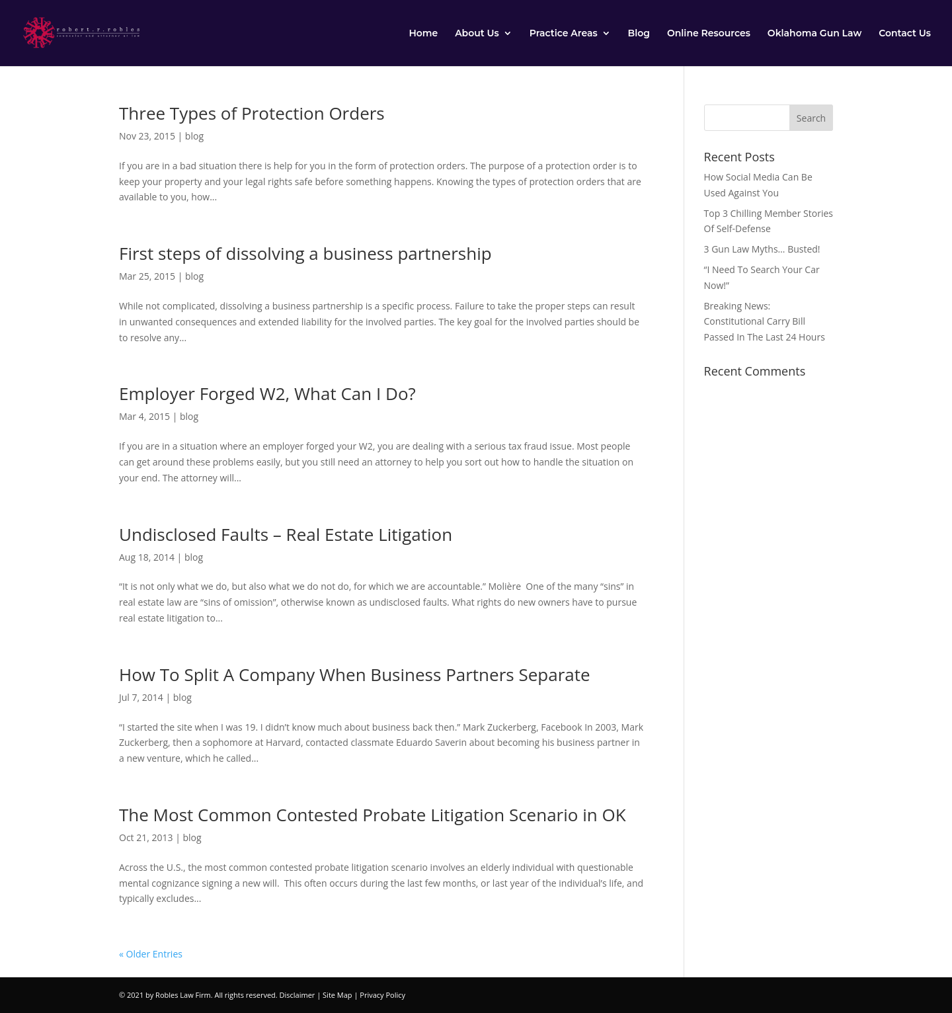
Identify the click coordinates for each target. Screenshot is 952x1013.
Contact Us (905, 33)
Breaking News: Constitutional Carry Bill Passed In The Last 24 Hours (764, 322)
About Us (477, 33)
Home (423, 33)
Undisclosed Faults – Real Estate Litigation (285, 534)
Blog (639, 33)
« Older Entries (150, 954)
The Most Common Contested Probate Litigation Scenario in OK (372, 815)
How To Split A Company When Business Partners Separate (354, 674)
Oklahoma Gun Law (814, 33)
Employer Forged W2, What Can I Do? (267, 393)
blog (194, 136)
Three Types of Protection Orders (252, 113)
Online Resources (708, 33)
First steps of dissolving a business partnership (305, 253)
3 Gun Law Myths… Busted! (762, 249)
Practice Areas (564, 33)
